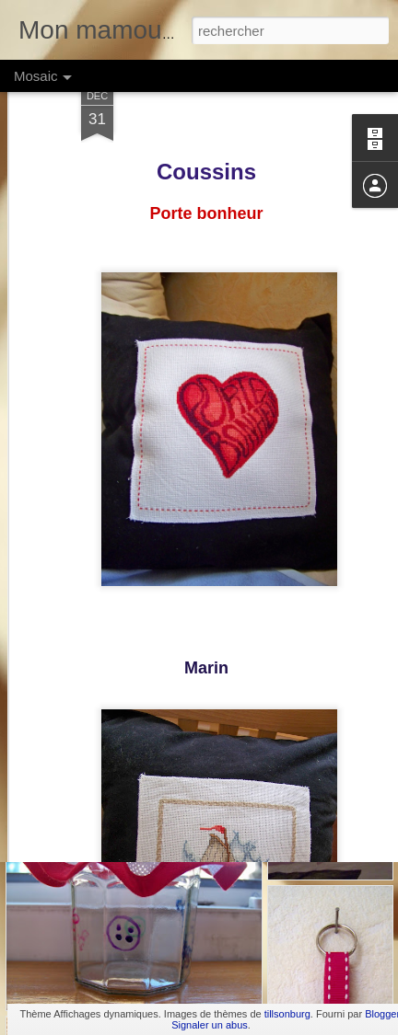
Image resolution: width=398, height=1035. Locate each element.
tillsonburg (287, 1013)
